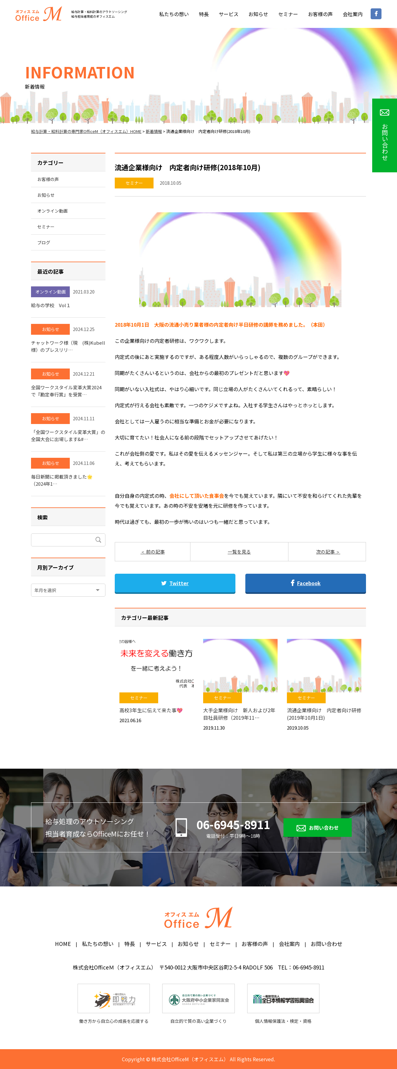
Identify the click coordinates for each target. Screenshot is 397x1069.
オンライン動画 (52, 211)
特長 (204, 14)
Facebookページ (376, 13)
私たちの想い (174, 14)
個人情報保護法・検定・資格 (283, 1004)
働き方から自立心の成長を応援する (114, 1004)
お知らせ (258, 14)
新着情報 (154, 131)
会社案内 (353, 14)
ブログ (43, 242)
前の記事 (155, 551)
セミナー (288, 14)
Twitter (175, 583)
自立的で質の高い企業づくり (198, 1004)
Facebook (306, 583)
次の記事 (326, 551)
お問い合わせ (324, 827)
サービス (229, 14)
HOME (63, 944)
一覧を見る (239, 551)
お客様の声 (320, 14)
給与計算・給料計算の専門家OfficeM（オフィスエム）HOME (86, 131)
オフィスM (39, 13)
